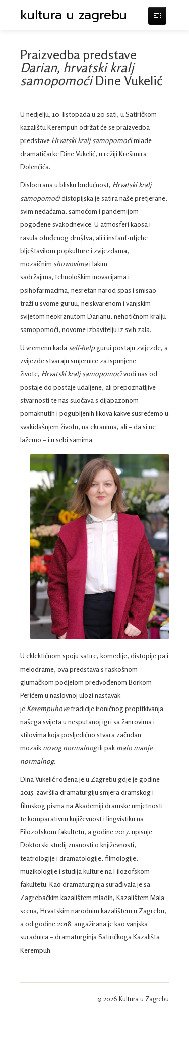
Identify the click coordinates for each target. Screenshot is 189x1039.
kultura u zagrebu (73, 15)
